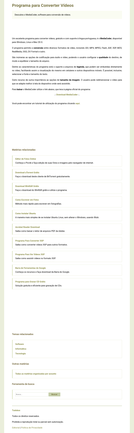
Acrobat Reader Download (27, 227)
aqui (78, 103)
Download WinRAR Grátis (27, 186)
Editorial (16, 427)
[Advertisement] (67, 27)
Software (19, 344)
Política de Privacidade (31, 427)
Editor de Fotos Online (25, 159)
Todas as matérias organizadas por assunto (35, 374)
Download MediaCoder (67, 94)
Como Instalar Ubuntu (25, 213)
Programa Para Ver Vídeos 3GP (30, 254)
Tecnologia (20, 353)
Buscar (54, 394)
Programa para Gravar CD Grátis (30, 281)
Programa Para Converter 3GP (29, 241)
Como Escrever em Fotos (27, 200)
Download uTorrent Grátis (27, 172)
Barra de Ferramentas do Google (30, 268)
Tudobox (16, 410)
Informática (20, 349)
